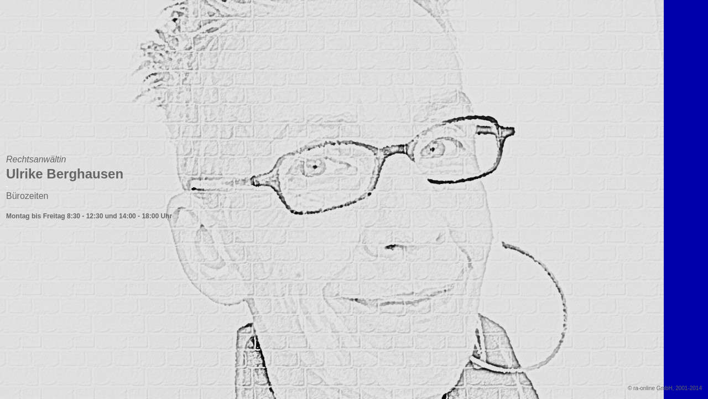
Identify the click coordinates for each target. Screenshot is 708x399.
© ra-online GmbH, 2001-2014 (665, 388)
